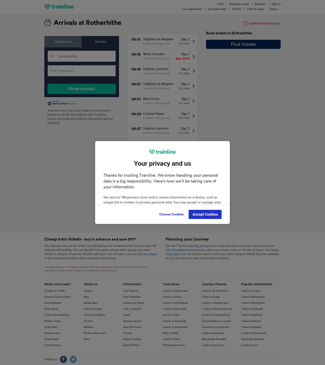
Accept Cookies (205, 214)
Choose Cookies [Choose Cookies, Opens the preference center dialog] (171, 214)
